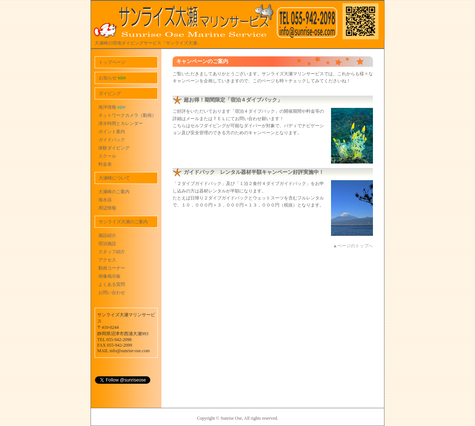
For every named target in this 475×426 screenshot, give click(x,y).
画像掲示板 (109, 276)
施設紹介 (107, 235)
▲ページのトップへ (353, 245)
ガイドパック (111, 139)
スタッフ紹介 (111, 251)
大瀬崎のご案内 (114, 191)
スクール (107, 156)
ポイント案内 (111, 131)
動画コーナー (111, 268)
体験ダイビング (114, 148)
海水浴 (105, 199)
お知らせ (112, 77)
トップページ (112, 62)
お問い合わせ (111, 292)
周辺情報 (107, 208)
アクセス (107, 259)
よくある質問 (111, 284)
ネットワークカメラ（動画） (127, 115)
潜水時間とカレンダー (120, 123)
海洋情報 (111, 107)
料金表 (105, 164)
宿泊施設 (107, 243)
